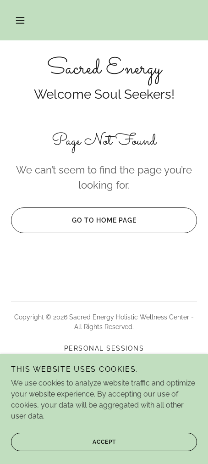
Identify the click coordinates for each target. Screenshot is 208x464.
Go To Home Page (73, 220)
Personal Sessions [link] (104, 348)
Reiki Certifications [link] (104, 359)
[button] (20, 20)
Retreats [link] (104, 370)
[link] (104, 69)
